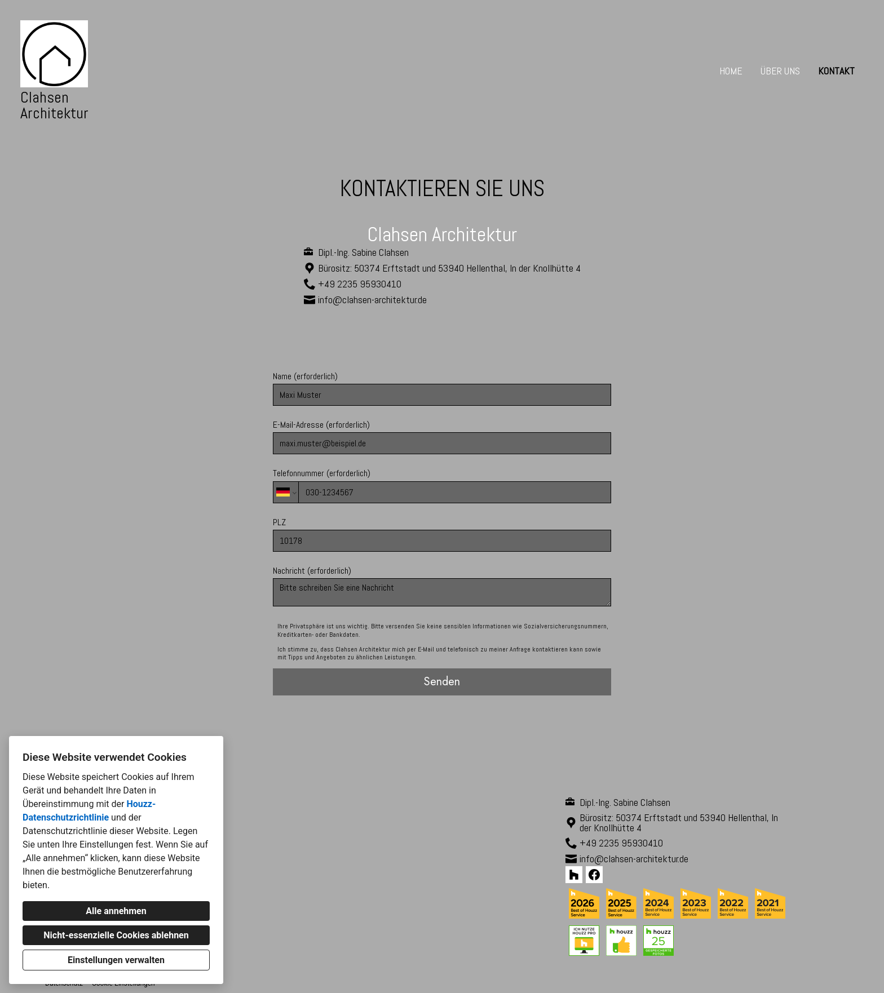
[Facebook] (594, 874)
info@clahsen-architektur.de (372, 300)
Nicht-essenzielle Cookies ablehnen (115, 935)
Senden (442, 681)
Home (730, 70)
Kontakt (836, 70)
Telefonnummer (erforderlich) (442, 485)
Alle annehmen (116, 911)
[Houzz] (573, 874)
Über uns (780, 70)
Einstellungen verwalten (116, 960)
